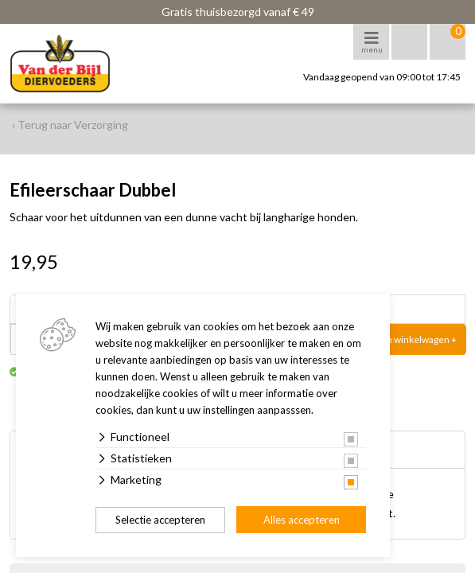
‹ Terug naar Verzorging (70, 124)
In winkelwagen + (420, 339)
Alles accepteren (301, 519)
